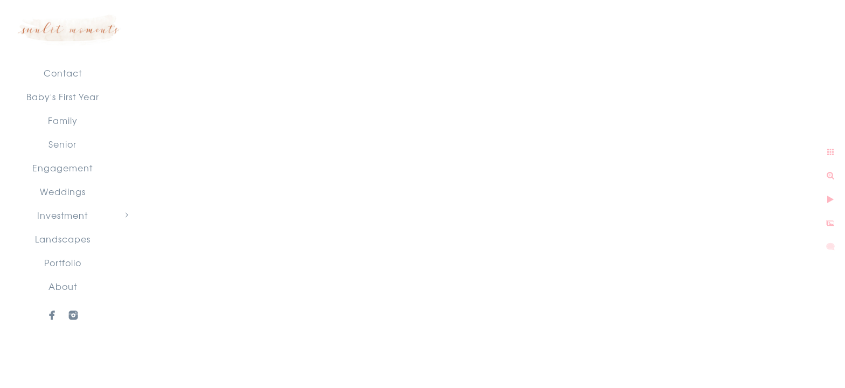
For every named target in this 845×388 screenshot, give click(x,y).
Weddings (63, 191)
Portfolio (62, 262)
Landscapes (63, 238)
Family (63, 120)
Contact (63, 72)
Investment (62, 215)
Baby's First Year (62, 96)
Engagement (62, 167)
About (63, 286)
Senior (63, 143)
